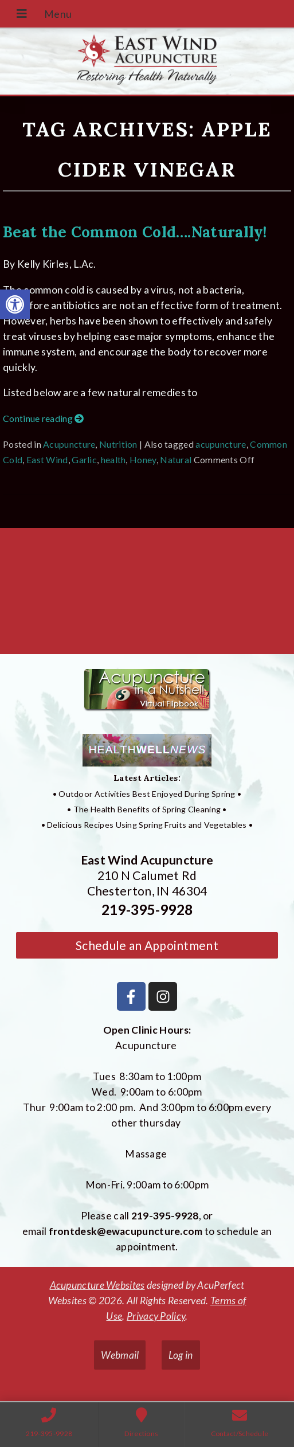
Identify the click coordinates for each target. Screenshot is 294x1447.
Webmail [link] (120, 1355)
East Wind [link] (47, 459)
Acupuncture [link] (69, 444)
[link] (15, 304)
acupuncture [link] (220, 444)
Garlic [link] (84, 459)
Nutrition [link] (118, 444)
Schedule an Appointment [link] (147, 945)
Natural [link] (175, 459)
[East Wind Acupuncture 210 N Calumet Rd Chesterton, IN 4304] (147, 595)
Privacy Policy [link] (156, 1316)
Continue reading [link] (43, 418)
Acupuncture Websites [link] (97, 1285)
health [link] (113, 459)
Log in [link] (180, 1355)
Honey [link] (143, 459)
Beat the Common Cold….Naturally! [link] (135, 231)
